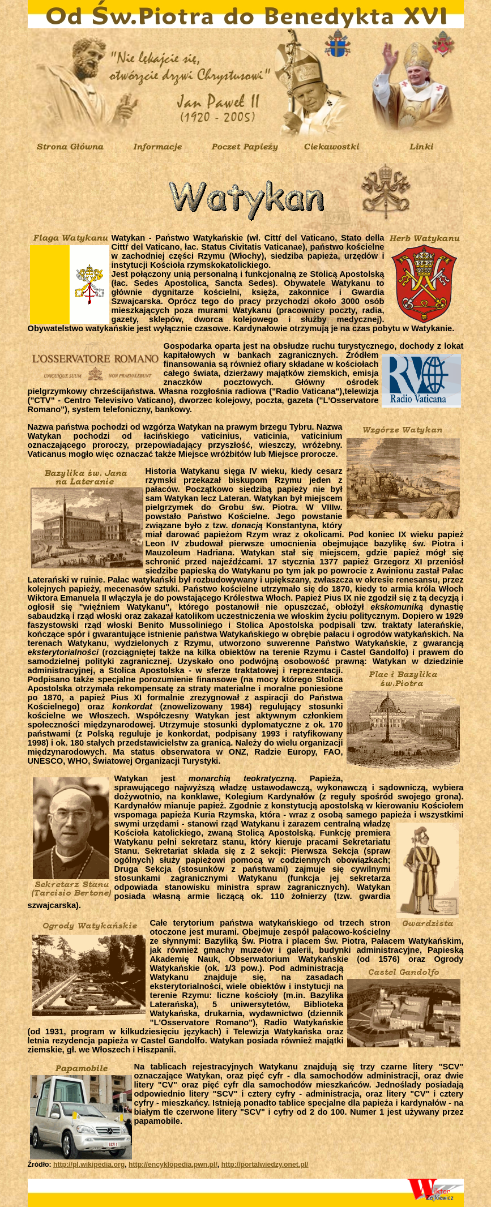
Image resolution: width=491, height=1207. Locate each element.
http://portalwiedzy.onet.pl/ (265, 1165)
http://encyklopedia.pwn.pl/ (173, 1165)
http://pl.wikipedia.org (89, 1165)
